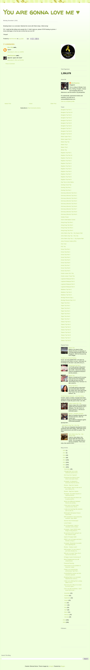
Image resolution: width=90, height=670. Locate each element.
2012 (64, 464)
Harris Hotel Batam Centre (68, 219)
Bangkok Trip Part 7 (66, 128)
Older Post (53, 103)
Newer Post (8, 103)
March (66, 612)
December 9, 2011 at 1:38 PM (16, 52)
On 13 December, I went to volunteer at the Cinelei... (71, 526)
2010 (64, 620)
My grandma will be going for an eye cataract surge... (72, 533)
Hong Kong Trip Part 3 (67, 227)
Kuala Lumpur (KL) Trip (67, 273)
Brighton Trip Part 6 (66, 171)
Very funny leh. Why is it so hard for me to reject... (72, 585)
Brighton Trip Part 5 (66, 168)
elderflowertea (12, 55)
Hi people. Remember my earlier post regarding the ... (72, 543)
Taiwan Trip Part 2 (66, 324)
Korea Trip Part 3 (65, 254)
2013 (64, 462)
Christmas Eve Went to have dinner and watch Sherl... (71, 478)
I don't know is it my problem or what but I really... (72, 566)
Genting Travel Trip (66, 185)
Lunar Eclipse (67, 523)
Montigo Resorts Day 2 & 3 (68, 300)
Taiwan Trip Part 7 (66, 338)
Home (30, 103)
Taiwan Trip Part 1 (66, 321)
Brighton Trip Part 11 (66, 158)
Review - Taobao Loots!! (70, 547)
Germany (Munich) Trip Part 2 (69, 195)
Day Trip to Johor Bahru (67, 182)
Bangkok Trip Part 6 (66, 126)
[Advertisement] (30, 84)
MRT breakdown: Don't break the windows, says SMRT (73, 517)
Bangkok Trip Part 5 (66, 123)
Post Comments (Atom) (34, 108)
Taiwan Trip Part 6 (66, 335)
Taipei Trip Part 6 (65, 316)
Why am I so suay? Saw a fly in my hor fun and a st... (72, 553)
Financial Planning (69, 563)
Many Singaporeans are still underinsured (71, 560)
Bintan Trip (64, 150)
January (66, 617)
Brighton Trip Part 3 (66, 163)
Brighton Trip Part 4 (66, 166)
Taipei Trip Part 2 (65, 305)
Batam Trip (72, 347)
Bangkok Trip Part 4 (66, 120)
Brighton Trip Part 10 (66, 155)
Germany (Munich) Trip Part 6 (69, 206)
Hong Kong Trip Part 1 (67, 222)
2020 (64, 450)
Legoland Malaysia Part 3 (68, 284)
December (67, 469)
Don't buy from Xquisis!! (70, 475)
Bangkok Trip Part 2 (66, 115)
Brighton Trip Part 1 (66, 152)
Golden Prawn (65, 217)
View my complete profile (67, 101)
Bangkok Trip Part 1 (66, 109)
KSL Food (63, 244)
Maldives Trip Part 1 (66, 289)
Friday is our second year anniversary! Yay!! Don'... (71, 570)
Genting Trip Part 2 (66, 190)
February (67, 614)
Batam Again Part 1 (66, 136)
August (66, 600)
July (65, 602)
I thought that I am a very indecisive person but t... (71, 472)
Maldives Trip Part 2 (66, 292)
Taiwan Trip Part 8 (66, 340)
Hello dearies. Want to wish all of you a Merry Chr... (73, 488)
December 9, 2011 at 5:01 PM (16, 60)
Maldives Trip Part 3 (66, 295)
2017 (64, 452)
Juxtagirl (51, 666)
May (65, 607)
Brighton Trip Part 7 (66, 174)
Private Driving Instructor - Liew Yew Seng (72, 396)
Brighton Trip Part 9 (66, 179)
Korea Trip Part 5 (65, 260)
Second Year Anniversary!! (71, 520)
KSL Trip (63, 246)
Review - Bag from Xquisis (71, 485)
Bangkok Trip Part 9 (66, 133)
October (66, 595)
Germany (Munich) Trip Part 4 (69, 201)
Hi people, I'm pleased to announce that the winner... (72, 482)
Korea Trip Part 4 (65, 257)
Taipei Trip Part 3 (65, 308)
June (65, 605)
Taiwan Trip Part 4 (66, 329)
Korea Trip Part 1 (65, 249)
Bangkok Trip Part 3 (66, 117)
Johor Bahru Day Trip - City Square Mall (71, 233)
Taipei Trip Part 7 (65, 319)
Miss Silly (10, 47)
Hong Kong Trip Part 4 (67, 230)
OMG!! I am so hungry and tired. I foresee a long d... (73, 540)
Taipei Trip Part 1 (65, 303)
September (67, 598)
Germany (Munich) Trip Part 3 (69, 198)
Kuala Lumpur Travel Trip (68, 276)
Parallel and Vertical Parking (68, 358)
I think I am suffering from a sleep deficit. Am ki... (73, 581)
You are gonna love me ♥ (41, 12)
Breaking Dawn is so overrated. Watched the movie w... (72, 577)
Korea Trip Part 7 (65, 265)
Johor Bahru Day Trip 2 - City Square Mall (72, 238)
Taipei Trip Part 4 (65, 311)
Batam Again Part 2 (66, 139)
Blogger (63, 666)
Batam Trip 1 (64, 144)
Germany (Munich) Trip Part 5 (69, 203)
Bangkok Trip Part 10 (66, 112)
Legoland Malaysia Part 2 (68, 281)
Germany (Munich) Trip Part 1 (69, 193)
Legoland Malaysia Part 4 (68, 286)
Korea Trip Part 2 (65, 252)
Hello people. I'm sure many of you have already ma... (72, 550)
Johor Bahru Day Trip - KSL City (69, 236)
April (65, 609)
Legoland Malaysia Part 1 (68, 278)
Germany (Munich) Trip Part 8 (69, 211)
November (67, 593)
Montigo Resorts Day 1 (67, 297)
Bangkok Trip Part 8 (66, 131)
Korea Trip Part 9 (65, 270)
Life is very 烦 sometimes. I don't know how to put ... (72, 589)
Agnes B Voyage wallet (70, 537)
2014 (64, 460)
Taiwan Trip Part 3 (66, 327)
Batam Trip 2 (64, 147)
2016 (64, 455)
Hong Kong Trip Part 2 (67, 225)
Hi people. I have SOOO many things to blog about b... (72, 530)
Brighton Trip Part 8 (66, 176)
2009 (64, 622)
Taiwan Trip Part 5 (66, 332)
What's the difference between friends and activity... (72, 502)
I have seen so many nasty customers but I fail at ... (71, 506)
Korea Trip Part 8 (65, 268)
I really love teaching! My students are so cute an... (73, 509)
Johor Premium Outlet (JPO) (68, 241)
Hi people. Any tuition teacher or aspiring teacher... (72, 494)
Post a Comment (10, 63)
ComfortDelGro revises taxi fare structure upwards (72, 574)
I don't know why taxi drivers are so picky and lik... (72, 498)
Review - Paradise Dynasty (76, 413)
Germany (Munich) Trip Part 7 (69, 209)
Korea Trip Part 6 (65, 262)
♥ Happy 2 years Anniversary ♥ (72, 557)
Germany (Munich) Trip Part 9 (69, 214)
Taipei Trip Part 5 (65, 313)
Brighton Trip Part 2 (66, 160)
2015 (64, 457)
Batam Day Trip (65, 142)
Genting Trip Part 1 (66, 187)
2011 (64, 467)
